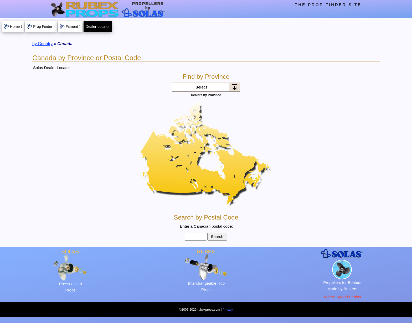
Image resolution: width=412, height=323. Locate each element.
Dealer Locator (98, 26)
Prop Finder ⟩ (44, 26)
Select (201, 87)
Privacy (228, 309)
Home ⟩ (16, 26)
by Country (42, 43)
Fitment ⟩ (73, 26)
